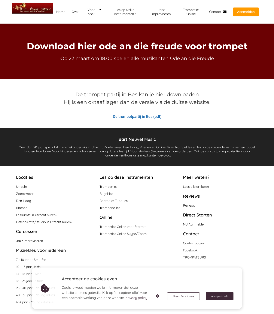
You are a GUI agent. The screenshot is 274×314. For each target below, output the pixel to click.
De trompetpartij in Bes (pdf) (137, 116)
